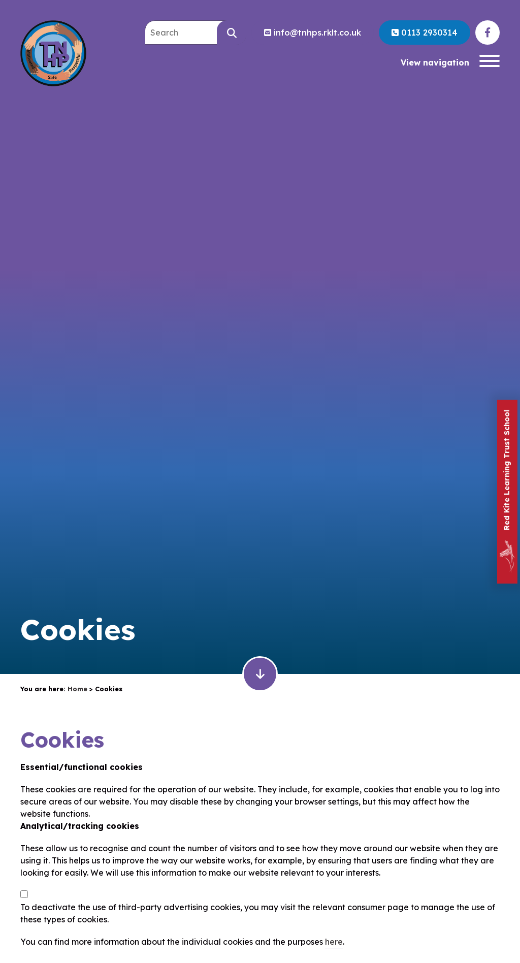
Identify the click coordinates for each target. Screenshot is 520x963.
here (334, 942)
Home (77, 689)
